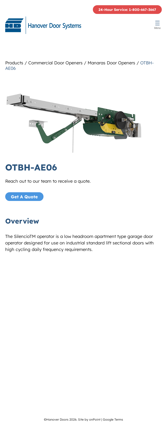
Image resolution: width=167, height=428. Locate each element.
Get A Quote (24, 196)
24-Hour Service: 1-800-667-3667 (127, 9)
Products (14, 62)
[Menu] (157, 25)
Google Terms (113, 419)
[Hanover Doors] (43, 25)
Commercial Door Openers (55, 62)
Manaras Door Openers (111, 62)
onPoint (94, 419)
